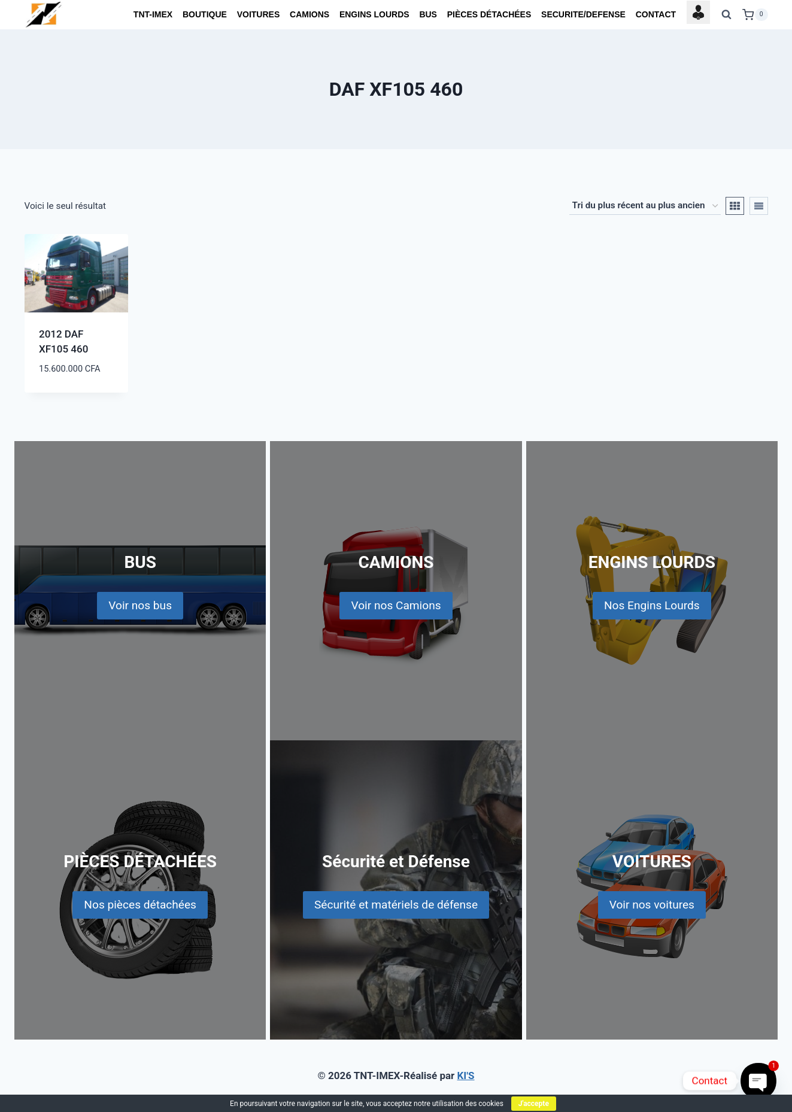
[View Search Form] (726, 15)
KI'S (466, 1075)
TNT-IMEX (152, 14)
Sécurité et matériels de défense (396, 905)
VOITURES (258, 14)
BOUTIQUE (205, 14)
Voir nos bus (140, 605)
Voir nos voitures (651, 905)
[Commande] (645, 206)
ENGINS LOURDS (374, 14)
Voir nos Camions (396, 605)
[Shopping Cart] (754, 15)
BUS (428, 14)
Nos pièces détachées (140, 905)
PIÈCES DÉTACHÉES (489, 14)
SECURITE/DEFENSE (583, 14)
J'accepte (533, 1103)
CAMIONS (309, 14)
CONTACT (656, 14)
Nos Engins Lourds (652, 605)
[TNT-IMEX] (44, 15)
